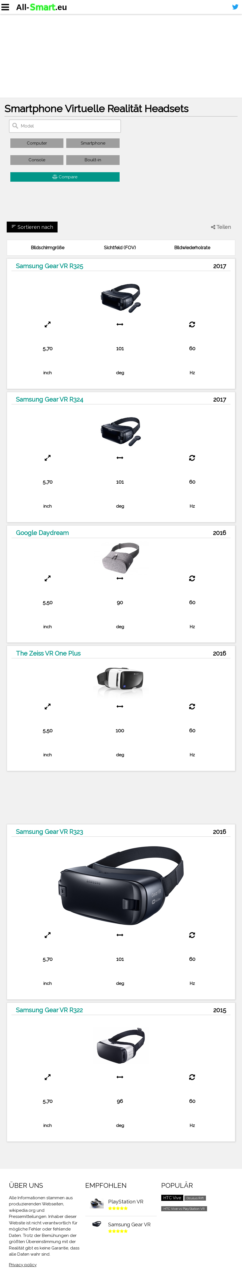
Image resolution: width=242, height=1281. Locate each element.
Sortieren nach (32, 227)
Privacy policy (23, 1264)
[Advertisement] (121, 56)
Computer (37, 143)
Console (37, 159)
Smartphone (93, 143)
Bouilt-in (93, 159)
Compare (64, 176)
